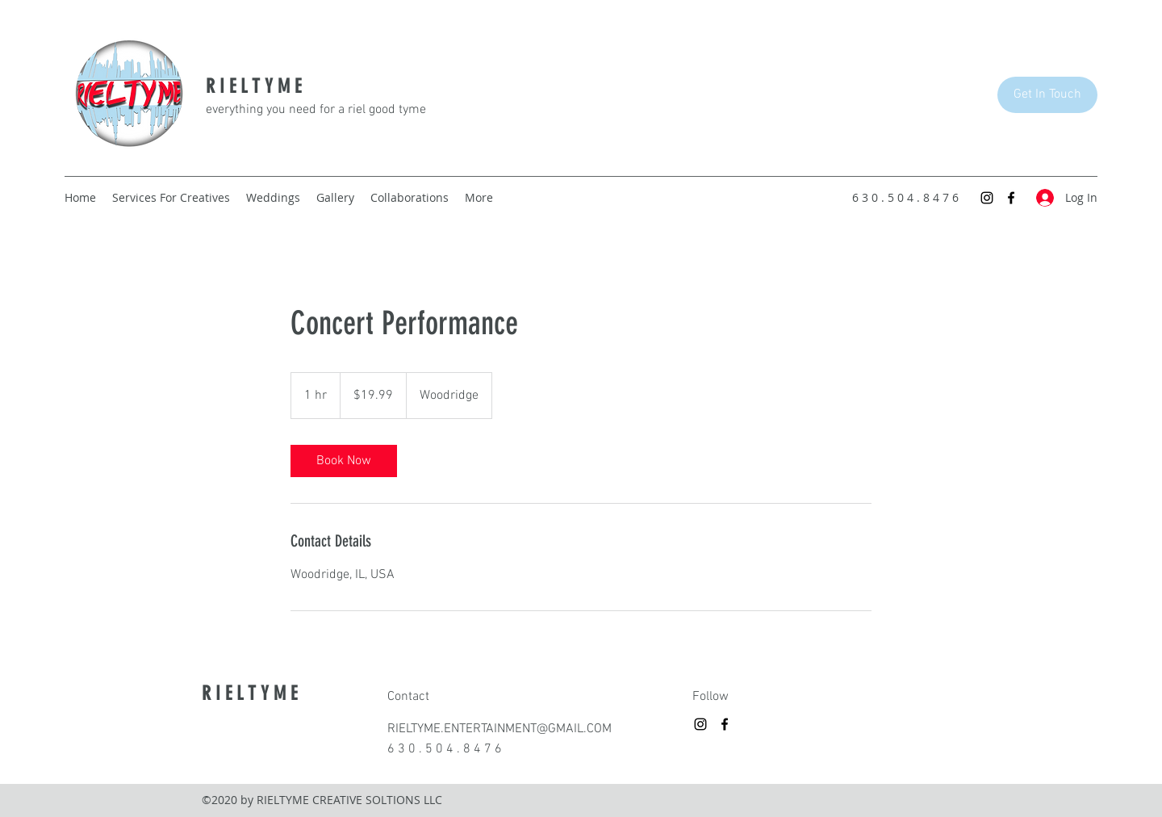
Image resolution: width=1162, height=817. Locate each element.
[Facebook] (1011, 198)
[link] (343, 461)
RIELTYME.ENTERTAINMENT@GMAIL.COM (499, 729)
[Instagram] (987, 198)
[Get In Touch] (1047, 95)
